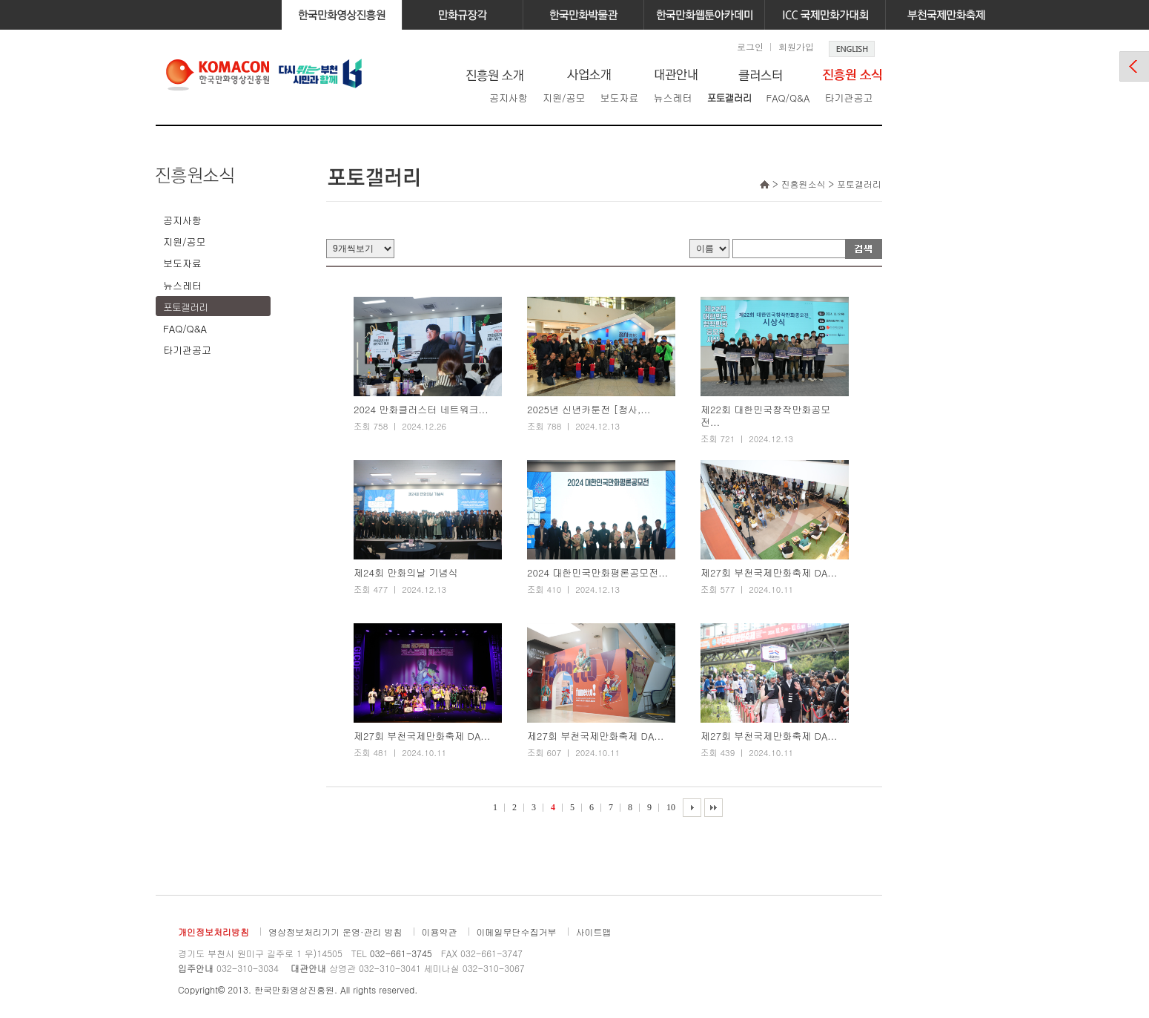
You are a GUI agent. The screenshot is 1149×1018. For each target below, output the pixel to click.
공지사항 (508, 98)
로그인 (750, 46)
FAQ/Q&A (787, 98)
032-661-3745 (401, 953)
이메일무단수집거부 (517, 931)
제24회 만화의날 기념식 (406, 573)
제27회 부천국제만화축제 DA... (769, 573)
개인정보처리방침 (213, 931)
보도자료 (619, 98)
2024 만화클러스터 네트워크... (421, 410)
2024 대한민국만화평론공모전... (597, 573)
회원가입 (796, 46)
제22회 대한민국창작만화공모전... (765, 416)
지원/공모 (564, 98)
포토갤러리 (728, 98)
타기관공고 (848, 98)
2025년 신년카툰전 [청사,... (588, 410)
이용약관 (439, 931)
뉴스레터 (672, 98)
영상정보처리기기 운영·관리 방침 (335, 931)
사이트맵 (594, 931)
